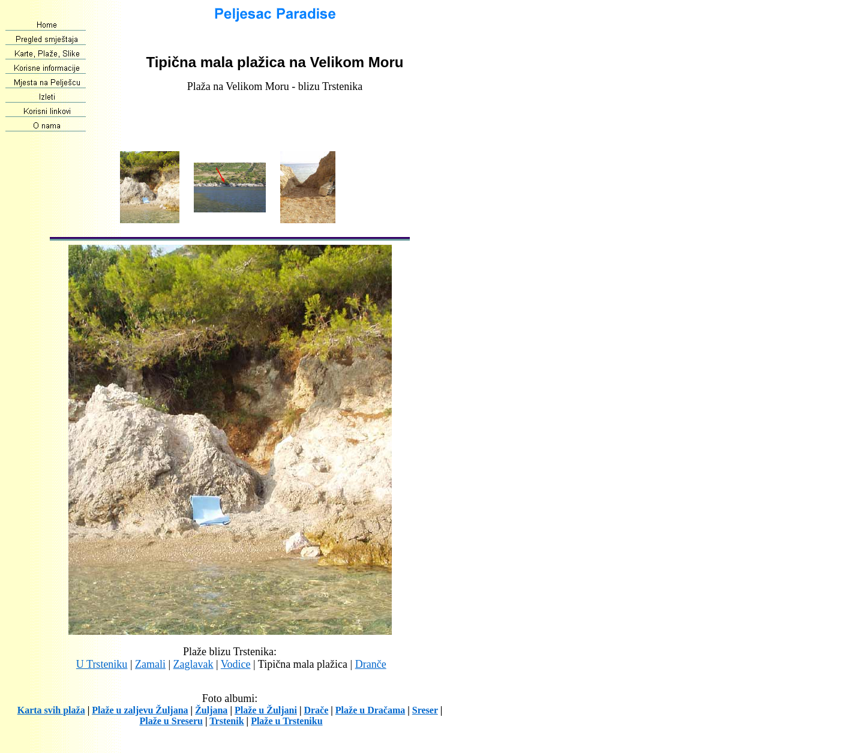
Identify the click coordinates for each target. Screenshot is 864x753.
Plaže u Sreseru (170, 721)
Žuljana (211, 710)
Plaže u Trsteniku (286, 721)
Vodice (236, 664)
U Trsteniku (102, 664)
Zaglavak (193, 664)
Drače (316, 710)
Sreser (425, 710)
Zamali (150, 664)
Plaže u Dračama (370, 710)
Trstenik (226, 721)
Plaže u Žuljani (266, 710)
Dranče (370, 664)
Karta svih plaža (51, 710)
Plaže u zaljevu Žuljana (140, 710)
